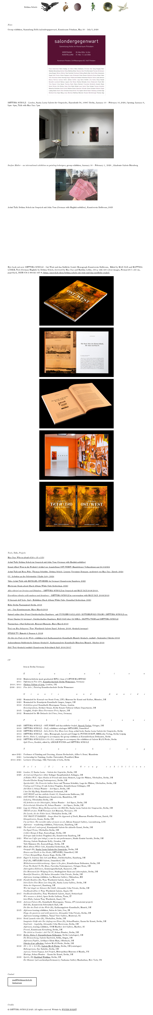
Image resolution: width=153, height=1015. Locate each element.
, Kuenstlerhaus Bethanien (42, 935)
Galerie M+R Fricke (50, 946)
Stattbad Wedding (42, 957)
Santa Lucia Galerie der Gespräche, (52, 849)
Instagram (17, 983)
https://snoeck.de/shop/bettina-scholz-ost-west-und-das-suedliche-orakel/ (76, 273)
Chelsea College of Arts (33, 685)
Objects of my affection (33, 943)
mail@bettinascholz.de (22, 980)
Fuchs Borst (69, 1010)
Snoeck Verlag (84, 726)
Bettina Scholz (30, 7)
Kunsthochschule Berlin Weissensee (59, 682)
